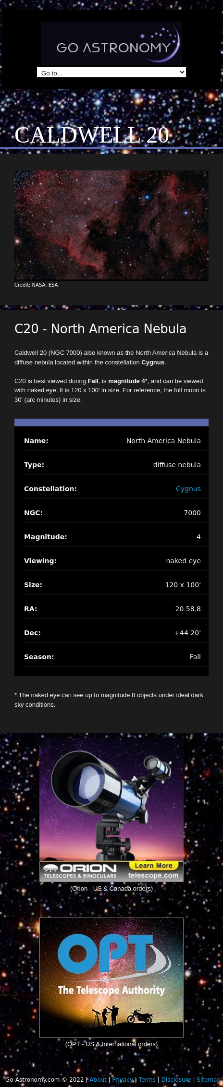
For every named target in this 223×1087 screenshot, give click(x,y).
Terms (147, 1079)
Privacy (122, 1079)
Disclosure (176, 1079)
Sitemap (209, 1079)
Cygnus (188, 489)
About (97, 1079)
